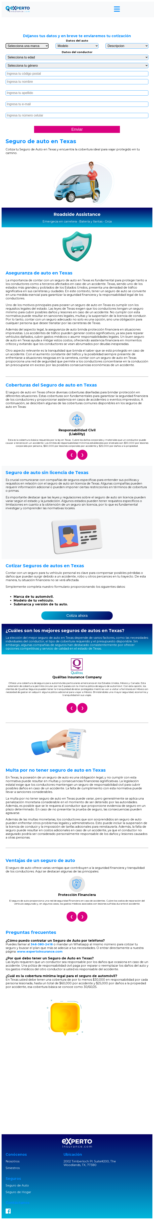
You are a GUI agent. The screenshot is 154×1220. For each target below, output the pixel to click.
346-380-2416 (42, 944)
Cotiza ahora (77, 615)
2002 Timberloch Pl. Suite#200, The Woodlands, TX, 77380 (90, 1163)
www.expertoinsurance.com (40, 951)
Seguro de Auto (17, 1185)
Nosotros (12, 1161)
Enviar (77, 129)
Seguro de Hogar (18, 1192)
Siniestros (13, 1168)
